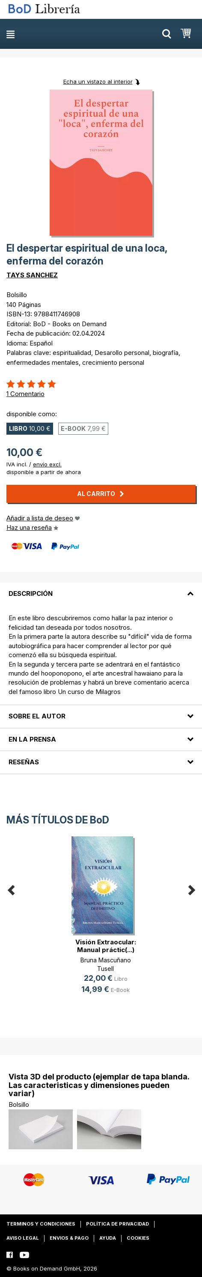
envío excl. (47, 464)
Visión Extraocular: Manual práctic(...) (105, 946)
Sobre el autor (37, 716)
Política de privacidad (117, 1224)
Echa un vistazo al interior (98, 81)
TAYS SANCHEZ (32, 275)
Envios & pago (69, 1238)
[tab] (101, 588)
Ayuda (107, 1238)
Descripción (31, 593)
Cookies (138, 1238)
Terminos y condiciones (40, 1224)
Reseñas (24, 762)
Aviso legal (22, 1238)
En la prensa (32, 739)
